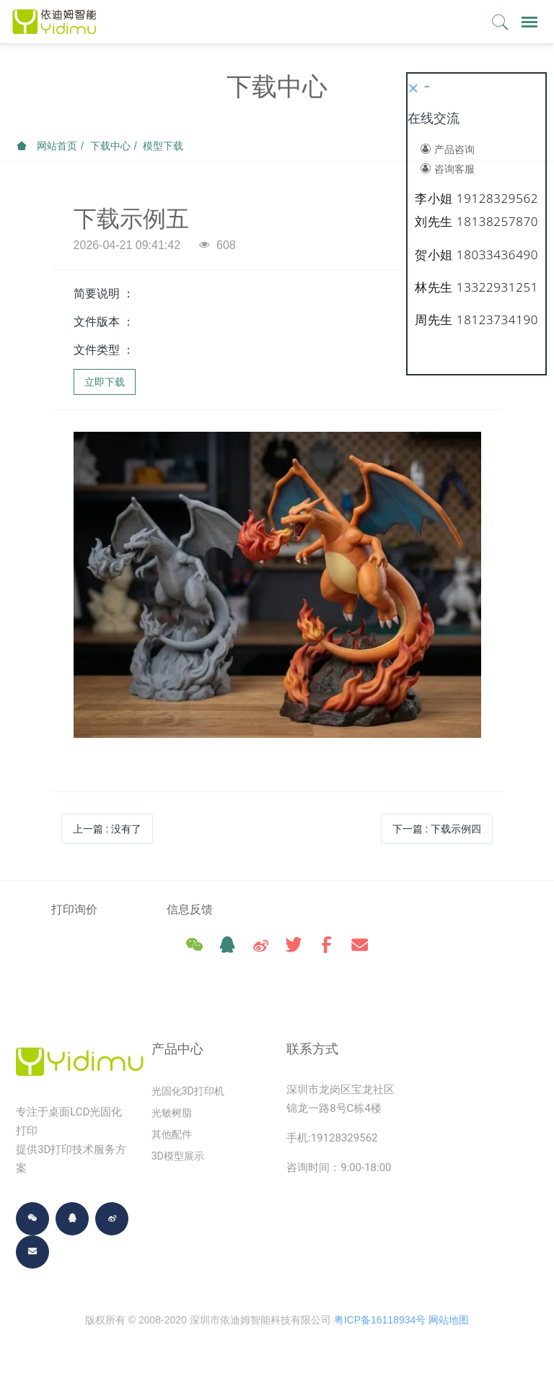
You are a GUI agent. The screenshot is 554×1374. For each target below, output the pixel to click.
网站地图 (448, 1323)
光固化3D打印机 (187, 1094)
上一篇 (107, 829)
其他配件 (171, 1138)
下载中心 (110, 146)
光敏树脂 (171, 1116)
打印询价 (74, 909)
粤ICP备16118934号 (380, 1323)
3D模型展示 (177, 1159)
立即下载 (104, 382)
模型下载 (163, 146)
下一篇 (437, 829)
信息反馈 (209, 909)
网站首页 (47, 146)
